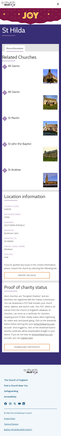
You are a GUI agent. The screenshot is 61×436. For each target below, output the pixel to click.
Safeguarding (11, 391)
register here (27, 338)
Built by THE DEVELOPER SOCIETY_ (18, 429)
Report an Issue (27, 275)
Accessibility (10, 396)
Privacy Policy (9, 418)
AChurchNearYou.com (44, 324)
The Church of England (16, 380)
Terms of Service (11, 424)
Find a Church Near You (16, 385)
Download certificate (27, 347)
